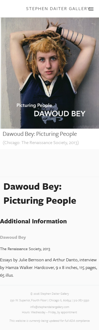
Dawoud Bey (13, 237)
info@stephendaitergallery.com (49, 307)
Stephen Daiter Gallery (58, 8)
